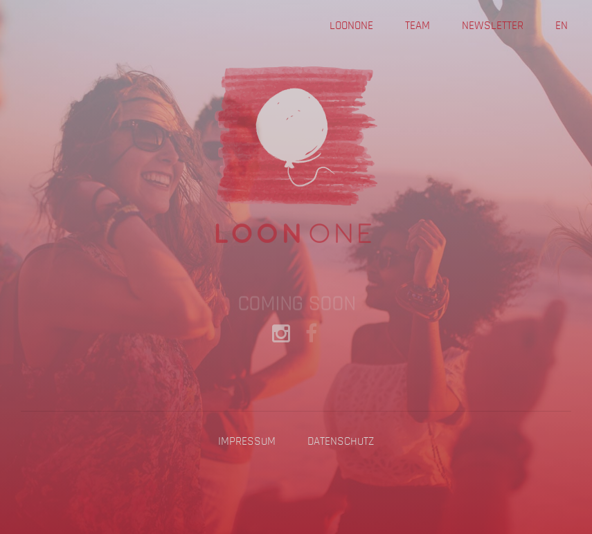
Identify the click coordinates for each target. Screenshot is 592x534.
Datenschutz (340, 441)
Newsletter (492, 25)
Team (417, 25)
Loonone (351, 25)
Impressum (247, 441)
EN (561, 25)
